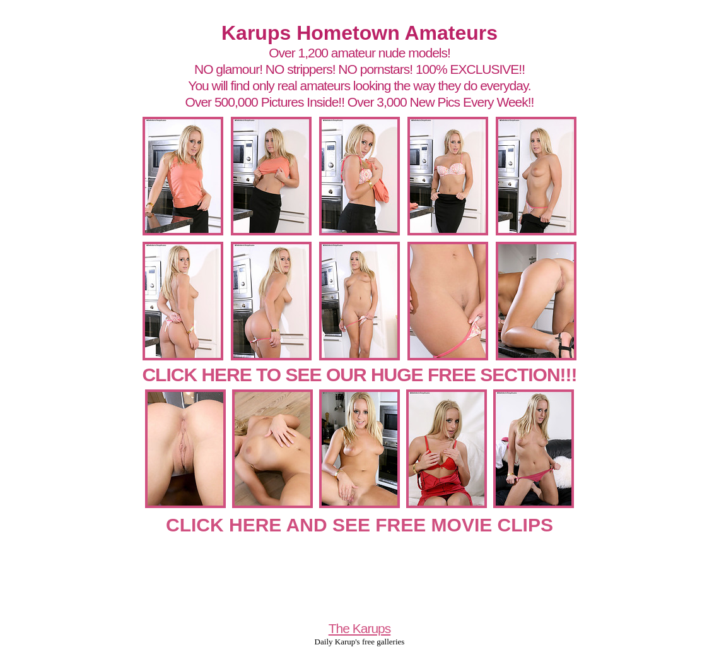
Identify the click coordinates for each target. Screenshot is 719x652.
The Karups (360, 628)
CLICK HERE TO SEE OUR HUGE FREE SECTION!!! (359, 374)
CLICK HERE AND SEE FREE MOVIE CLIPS (359, 524)
